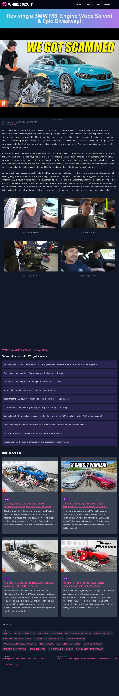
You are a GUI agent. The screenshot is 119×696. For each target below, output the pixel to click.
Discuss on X (6, 624)
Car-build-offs (37, 649)
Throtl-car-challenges (78, 633)
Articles (78, 4)
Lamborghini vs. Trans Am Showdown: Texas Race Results (24, 659)
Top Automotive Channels (106, 4)
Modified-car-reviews (14, 649)
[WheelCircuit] (17, 4)
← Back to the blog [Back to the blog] (10, 664)
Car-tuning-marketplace (89, 649)
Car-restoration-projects (48, 638)
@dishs (15, 124)
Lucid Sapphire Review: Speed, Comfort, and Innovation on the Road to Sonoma (86, 659)
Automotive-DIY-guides (61, 649)
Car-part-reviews (75, 638)
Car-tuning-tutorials (68, 644)
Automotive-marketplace (17, 638)
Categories (88, 4)
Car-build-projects (24, 633)
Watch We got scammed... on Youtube (25, 350)
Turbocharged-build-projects (19, 644)
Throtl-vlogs (46, 644)
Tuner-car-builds (103, 633)
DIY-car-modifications (50, 633)
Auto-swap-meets (93, 644)
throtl (7, 633)
